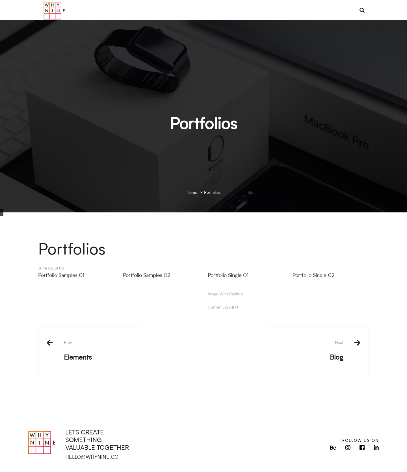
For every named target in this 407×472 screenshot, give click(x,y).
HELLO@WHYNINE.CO (91, 457)
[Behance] (333, 447)
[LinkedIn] (376, 447)
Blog (309, 350)
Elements (97, 350)
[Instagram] (348, 447)
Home (192, 193)
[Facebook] (362, 447)
